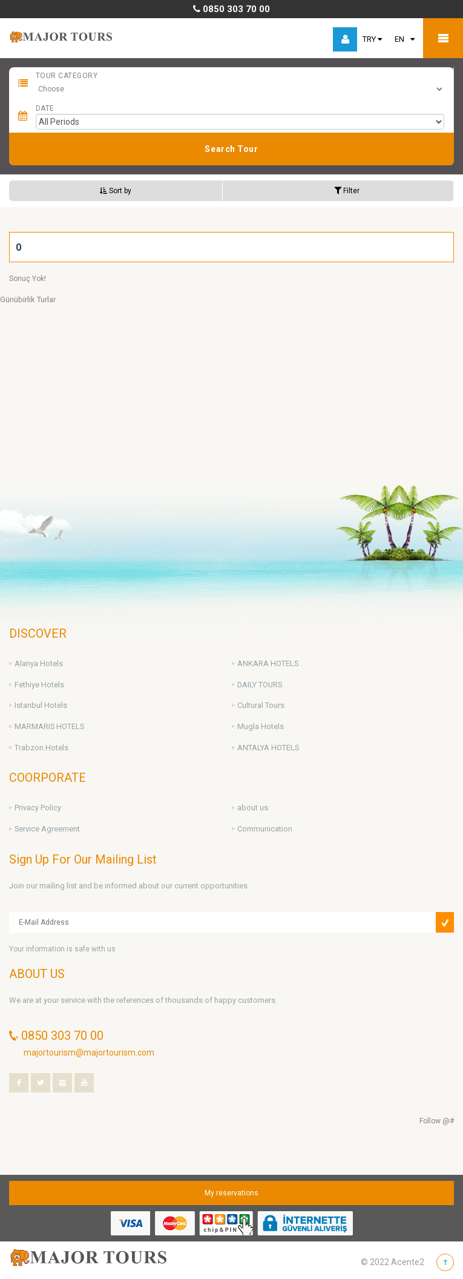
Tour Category (66, 75)
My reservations (231, 1193)
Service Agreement (47, 828)
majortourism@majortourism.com (89, 1052)
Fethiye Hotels (39, 684)
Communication (264, 828)
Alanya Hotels (39, 663)
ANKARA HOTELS (267, 663)
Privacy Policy (38, 807)
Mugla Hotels (260, 726)
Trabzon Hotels (41, 747)
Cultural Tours (260, 705)
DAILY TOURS (259, 684)
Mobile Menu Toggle (443, 38)
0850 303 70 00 (231, 9)
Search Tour (231, 149)
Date (45, 108)
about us (252, 807)
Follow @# (436, 1121)
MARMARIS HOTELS (49, 726)
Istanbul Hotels (41, 705)
